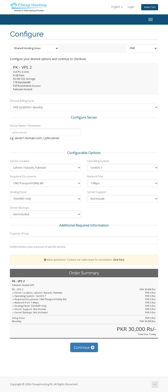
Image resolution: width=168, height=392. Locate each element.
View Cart (149, 7)
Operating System (98, 161)
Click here (118, 259)
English (117, 7)
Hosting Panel (18, 192)
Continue (84, 347)
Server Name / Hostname (25, 125)
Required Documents (23, 176)
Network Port (95, 176)
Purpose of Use (19, 233)
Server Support (96, 192)
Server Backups (19, 207)
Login (131, 7)
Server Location (19, 161)
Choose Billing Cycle (22, 101)
